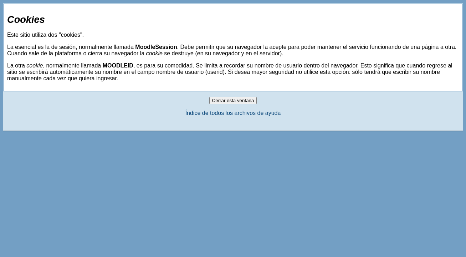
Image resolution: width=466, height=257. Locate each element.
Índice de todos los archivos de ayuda (233, 113)
